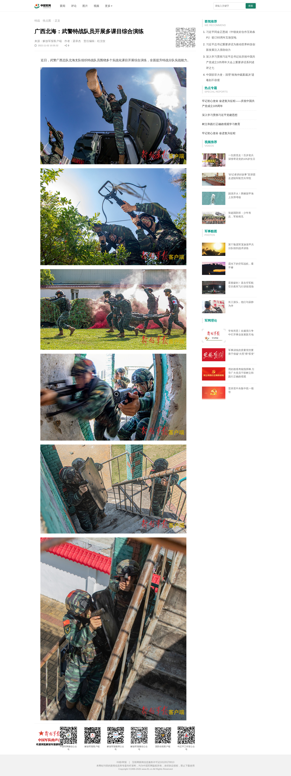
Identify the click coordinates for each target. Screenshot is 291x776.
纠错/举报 (122, 762)
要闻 (62, 5)
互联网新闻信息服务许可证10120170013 (153, 762)
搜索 (250, 5)
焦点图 (47, 20)
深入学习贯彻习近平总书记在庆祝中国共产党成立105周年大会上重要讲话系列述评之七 (230, 62)
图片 (85, 5)
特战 (37, 20)
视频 (96, 5)
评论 (74, 5)
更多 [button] (108, 5)
